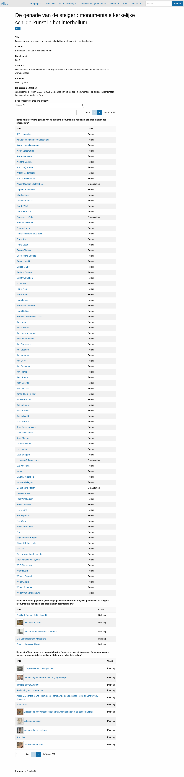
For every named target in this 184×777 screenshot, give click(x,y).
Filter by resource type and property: (49, 104)
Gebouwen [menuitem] (50, 3)
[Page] (80, 112)
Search (177, 3)
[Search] (159, 3)
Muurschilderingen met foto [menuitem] (93, 3)
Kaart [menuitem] (125, 3)
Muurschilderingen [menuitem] (67, 3)
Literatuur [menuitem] (114, 3)
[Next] (99, 112)
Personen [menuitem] (136, 3)
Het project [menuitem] (35, 3)
